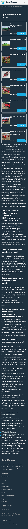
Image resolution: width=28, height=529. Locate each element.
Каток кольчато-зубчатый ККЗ (17, 101)
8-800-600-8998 (7, 506)
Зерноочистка (5, 486)
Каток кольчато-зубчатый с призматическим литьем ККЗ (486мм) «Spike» (17, 133)
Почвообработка (5, 476)
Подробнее (21, 33)
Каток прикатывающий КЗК (18, 39)
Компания (4, 501)
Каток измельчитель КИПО (18, 85)
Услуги (3, 499)
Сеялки (3, 492)
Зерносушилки (5, 480)
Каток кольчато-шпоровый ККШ (17, 116)
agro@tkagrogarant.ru (7, 509)
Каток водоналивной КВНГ (17, 70)
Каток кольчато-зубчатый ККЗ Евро (17, 55)
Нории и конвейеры (6, 489)
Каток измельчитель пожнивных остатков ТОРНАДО (16, 25)
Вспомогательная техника (8, 495)
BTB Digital (15, 524)
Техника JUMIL (5, 473)
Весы (2, 483)
